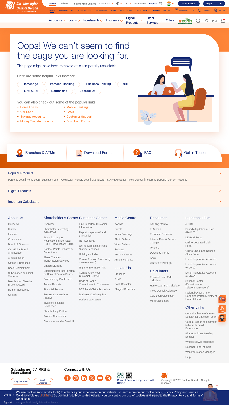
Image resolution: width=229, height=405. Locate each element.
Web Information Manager (200, 352)
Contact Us (87, 91)
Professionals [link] (101, 10)
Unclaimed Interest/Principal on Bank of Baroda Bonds (59, 272)
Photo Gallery (122, 239)
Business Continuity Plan (93, 294)
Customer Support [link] (184, 10)
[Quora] (108, 378)
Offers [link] (170, 20)
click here (46, 395)
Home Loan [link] (33, 179)
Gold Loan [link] (67, 179)
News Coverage (124, 234)
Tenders (154, 247)
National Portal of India (198, 346)
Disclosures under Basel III (59, 321)
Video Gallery (122, 244)
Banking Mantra (159, 224)
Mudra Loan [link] (98, 179)
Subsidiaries (188, 3)
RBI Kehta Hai (87, 240)
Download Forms (78, 121)
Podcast (119, 249)
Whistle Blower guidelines (199, 341)
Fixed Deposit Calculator (164, 290)
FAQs (70, 112)
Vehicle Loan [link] (82, 179)
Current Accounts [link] (177, 179)
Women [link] (113, 10)
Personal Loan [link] (16, 179)
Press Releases (123, 254)
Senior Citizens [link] (126, 10)
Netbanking (59, 91)
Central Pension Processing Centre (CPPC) (94, 261)
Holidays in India (88, 254)
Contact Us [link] (204, 10)
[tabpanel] (114, 180)
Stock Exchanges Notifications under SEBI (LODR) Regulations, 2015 (59, 240)
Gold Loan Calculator (162, 295)
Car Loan (26, 112)
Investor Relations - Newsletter (55, 304)
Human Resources (18, 289)
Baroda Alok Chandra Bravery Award (20, 283)
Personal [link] (52, 3)
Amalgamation (16, 257)
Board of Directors (18, 244)
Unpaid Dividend (53, 265)
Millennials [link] (63, 10)
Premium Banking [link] (85, 10)
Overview (13, 224)
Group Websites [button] (20, 381)
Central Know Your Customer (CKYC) (89, 274)
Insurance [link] (112, 20)
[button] (198, 21)
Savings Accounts (32, 117)
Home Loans (29, 107)
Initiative (12, 234)
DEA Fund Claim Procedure (94, 289)
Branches (120, 273)
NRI (125, 84)
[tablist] (114, 187)
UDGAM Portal (193, 237)
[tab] (114, 173)
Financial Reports (53, 289)
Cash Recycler (123, 284)
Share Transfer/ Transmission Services (56, 259)
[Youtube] (100, 378)
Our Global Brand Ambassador (18, 251)
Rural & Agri (31, 91)
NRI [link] (72, 10)
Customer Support (79, 117)
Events (118, 229)
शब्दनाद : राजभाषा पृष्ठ (161, 262)
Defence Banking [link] (143, 10)
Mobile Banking (77, 107)
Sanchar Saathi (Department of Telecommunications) (197, 284)
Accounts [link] (55, 20)
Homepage (30, 84)
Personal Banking (62, 84)
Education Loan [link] (50, 179)
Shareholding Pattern (56, 311)
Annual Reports (52, 284)
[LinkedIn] (84, 378)
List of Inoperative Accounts (200, 259)
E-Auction (155, 229)
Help (188, 357)
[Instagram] (76, 378)
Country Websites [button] (43, 381)
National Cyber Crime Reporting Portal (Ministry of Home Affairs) (201, 296)
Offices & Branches (19, 262)
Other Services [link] (152, 21)
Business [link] (64, 3)
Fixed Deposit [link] (135, 179)
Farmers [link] (156, 10)
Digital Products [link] (132, 21)
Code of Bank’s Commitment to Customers (94, 283)
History (12, 229)
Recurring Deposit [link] (155, 179)
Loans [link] (73, 20)
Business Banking (98, 84)
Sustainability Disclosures (58, 279)
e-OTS (189, 224)
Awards (119, 224)
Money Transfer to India (36, 121)
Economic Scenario (161, 234)
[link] (185, 20)
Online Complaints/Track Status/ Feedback (93, 247)
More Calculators (159, 300)
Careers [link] (219, 10)
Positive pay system (90, 299)
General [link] (52, 10)
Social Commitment (19, 267)
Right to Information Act (92, 267)
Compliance (15, 239)
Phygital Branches (125, 289)
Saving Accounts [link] (116, 179)
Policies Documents (55, 316)
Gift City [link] (167, 10)
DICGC (121, 383)
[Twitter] (92, 378)
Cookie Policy (11, 394)
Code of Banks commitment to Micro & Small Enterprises (201, 325)
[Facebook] (67, 378)
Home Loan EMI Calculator (165, 285)
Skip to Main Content (85, 4)
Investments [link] (91, 20)
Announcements (124, 259)
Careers (12, 294)
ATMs (118, 279)
